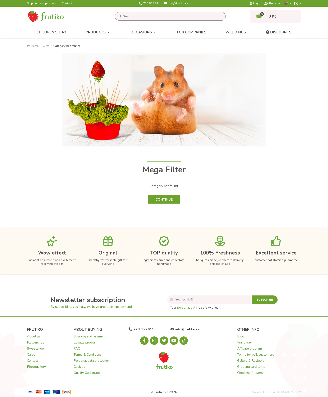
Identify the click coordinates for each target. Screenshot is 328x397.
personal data (187, 307)
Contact (67, 3)
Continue (164, 199)
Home (33, 46)
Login (255, 3)
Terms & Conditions (88, 354)
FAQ (77, 348)
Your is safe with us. (194, 307)
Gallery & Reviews (250, 360)
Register (272, 3)
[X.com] (164, 340)
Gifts (46, 46)
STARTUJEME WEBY (285, 392)
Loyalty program (85, 342)
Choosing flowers (250, 372)
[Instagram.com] (154, 340)
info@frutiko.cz (176, 3)
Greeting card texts (251, 366)
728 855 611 (149, 3)
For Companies (191, 32)
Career (32, 354)
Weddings (236, 32)
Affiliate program (249, 348)
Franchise (244, 342)
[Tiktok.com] (183, 340)
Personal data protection (92, 360)
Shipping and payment (42, 3)
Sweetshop (35, 348)
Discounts (278, 32)
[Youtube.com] (174, 340)
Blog (240, 336)
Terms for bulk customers (255, 354)
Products (99, 32)
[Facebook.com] (144, 340)
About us (33, 336)
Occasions (144, 32)
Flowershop (35, 342)
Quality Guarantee (87, 372)
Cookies (79, 366)
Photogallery (36, 366)
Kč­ (296, 3)
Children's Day (52, 32)
